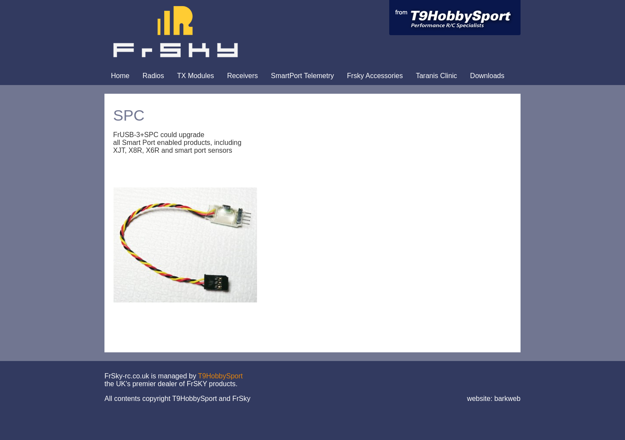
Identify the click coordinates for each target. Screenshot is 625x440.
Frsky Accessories (375, 75)
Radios (153, 75)
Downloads (487, 75)
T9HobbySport (220, 376)
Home (120, 75)
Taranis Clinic (436, 75)
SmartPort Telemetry (302, 75)
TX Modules (195, 75)
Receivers (242, 75)
